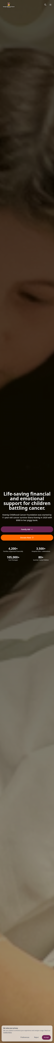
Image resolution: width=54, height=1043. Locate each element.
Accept (46, 1037)
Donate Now (27, 537)
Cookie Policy (7, 1032)
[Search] (45, 5)
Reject (36, 1037)
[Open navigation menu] (50, 5)
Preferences (25, 1037)
